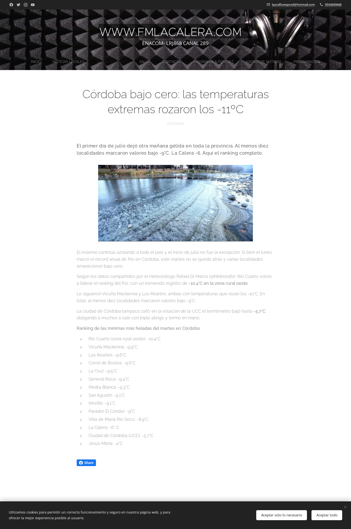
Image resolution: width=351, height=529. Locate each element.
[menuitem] (137, 62)
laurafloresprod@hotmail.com (293, 4)
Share (86, 463)
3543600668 (333, 4)
